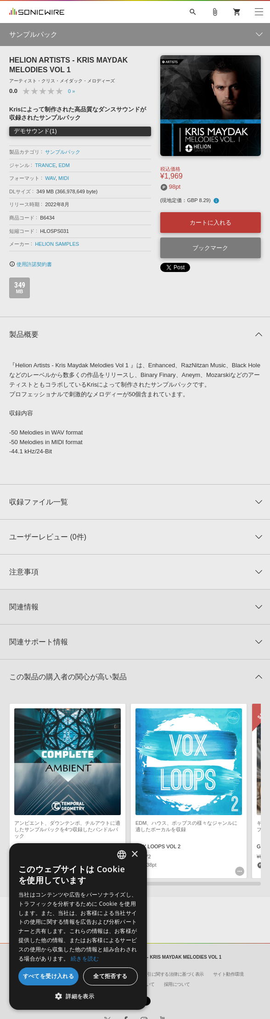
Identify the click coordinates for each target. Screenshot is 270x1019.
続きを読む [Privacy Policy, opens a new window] (85, 958)
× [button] (134, 854)
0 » (71, 91)
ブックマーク (210, 247)
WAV (50, 178)
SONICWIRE (36, 12)
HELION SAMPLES (57, 244)
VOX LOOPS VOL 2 (157, 846)
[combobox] (121, 854)
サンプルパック (62, 152)
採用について (177, 984)
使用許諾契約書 (30, 264)
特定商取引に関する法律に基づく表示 (166, 974)
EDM (63, 165)
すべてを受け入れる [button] (48, 976)
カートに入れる (210, 222)
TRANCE (45, 165)
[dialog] (78, 926)
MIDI (63, 178)
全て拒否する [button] (110, 976)
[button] (78, 996)
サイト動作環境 (228, 974)
